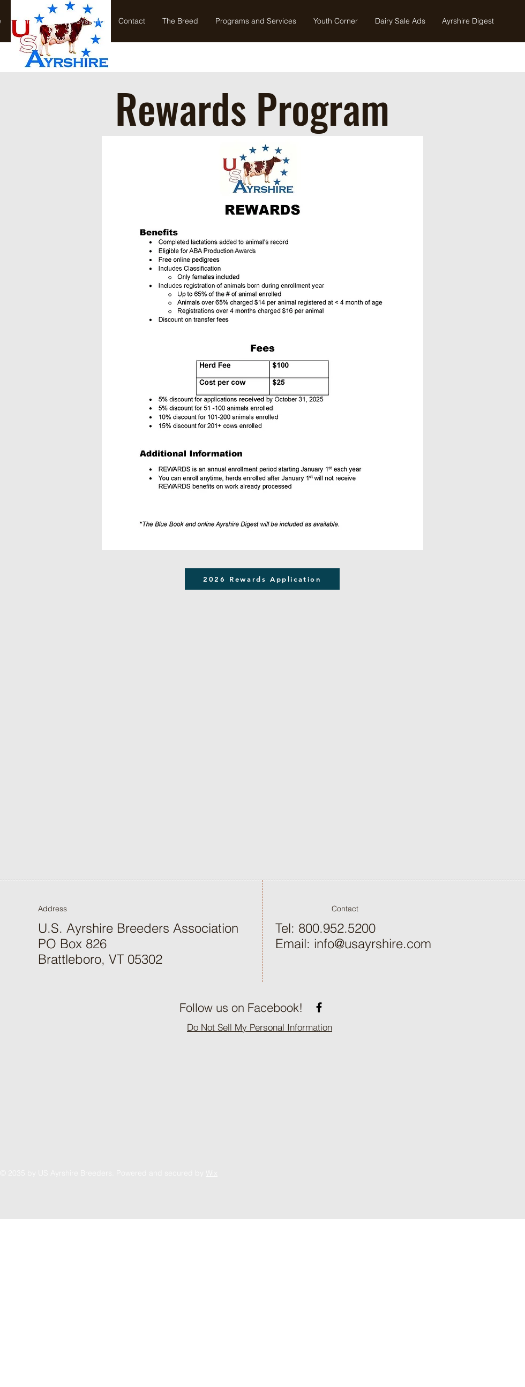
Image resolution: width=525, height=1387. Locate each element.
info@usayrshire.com (372, 943)
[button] (256, 20)
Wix (212, 1173)
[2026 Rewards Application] (262, 579)
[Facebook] (319, 1007)
